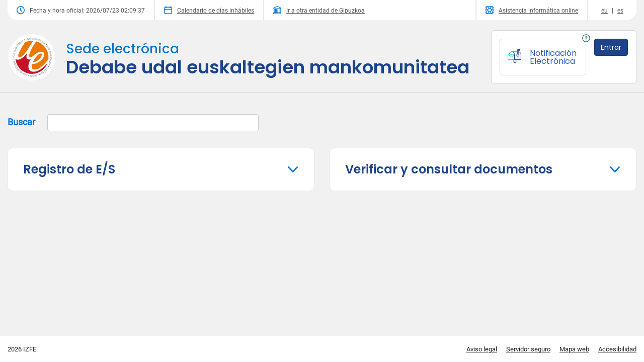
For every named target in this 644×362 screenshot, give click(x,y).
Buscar (133, 122)
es (620, 10)
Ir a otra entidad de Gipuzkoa (319, 10)
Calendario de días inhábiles (209, 10)
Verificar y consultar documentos (448, 169)
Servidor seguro (528, 349)
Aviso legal (481, 349)
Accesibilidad (617, 349)
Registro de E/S (69, 169)
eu (604, 10)
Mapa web (574, 349)
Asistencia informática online (532, 10)
